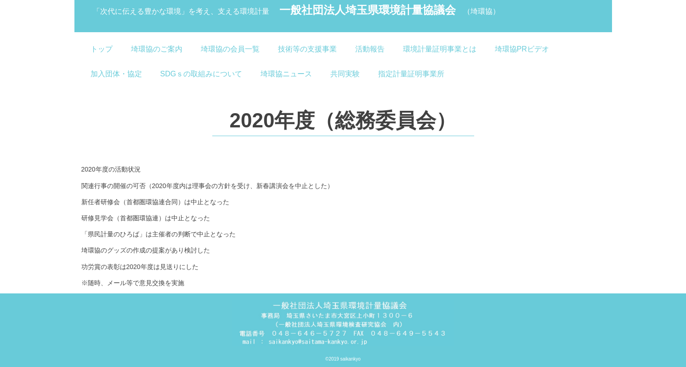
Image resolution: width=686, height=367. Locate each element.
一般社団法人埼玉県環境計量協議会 (296, 11)
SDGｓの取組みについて (201, 74)
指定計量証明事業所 (411, 74)
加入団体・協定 (116, 74)
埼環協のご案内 (156, 49)
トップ (102, 49)
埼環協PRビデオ (522, 49)
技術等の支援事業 (307, 49)
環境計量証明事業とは (439, 49)
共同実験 (345, 74)
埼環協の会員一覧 (230, 49)
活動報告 (370, 49)
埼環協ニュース (286, 74)
